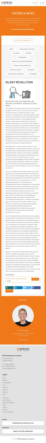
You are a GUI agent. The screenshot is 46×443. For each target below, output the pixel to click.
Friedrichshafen (7, 382)
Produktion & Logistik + (16, 69)
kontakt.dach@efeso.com (9, 368)
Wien (4, 394)
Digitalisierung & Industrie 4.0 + (28, 49)
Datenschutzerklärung (8, 402)
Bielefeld (5, 380)
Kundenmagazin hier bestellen (23, 423)
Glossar (5, 407)
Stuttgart (5, 392)
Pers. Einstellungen (8, 412)
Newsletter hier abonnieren (23, 431)
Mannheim (5, 387)
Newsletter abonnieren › (23, 40)
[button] (9, 287)
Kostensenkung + (23, 57)
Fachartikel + (17, 53)
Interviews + (29, 53)
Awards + (12, 49)
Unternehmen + (33, 73)
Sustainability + (31, 69)
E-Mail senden (23, 340)
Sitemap (5, 409)
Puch (4, 385)
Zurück (9, 291)
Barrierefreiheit (7, 400)
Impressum (6, 398)
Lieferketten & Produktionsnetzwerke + (23, 61)
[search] (38, 3)
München (5, 389)
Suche (4, 405)
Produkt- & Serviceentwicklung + (23, 65)
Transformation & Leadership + (16, 73)
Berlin (4, 378)
